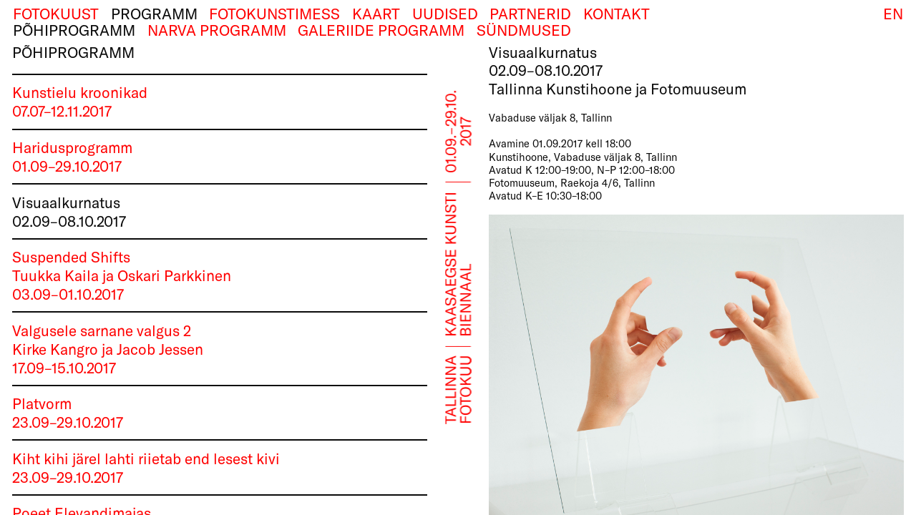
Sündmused (524, 30)
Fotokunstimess (274, 13)
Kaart (376, 13)
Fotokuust (56, 13)
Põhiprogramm (74, 30)
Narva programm (216, 30)
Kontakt (616, 13)
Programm (154, 13)
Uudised (445, 13)
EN (893, 13)
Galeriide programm (381, 30)
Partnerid (530, 13)
